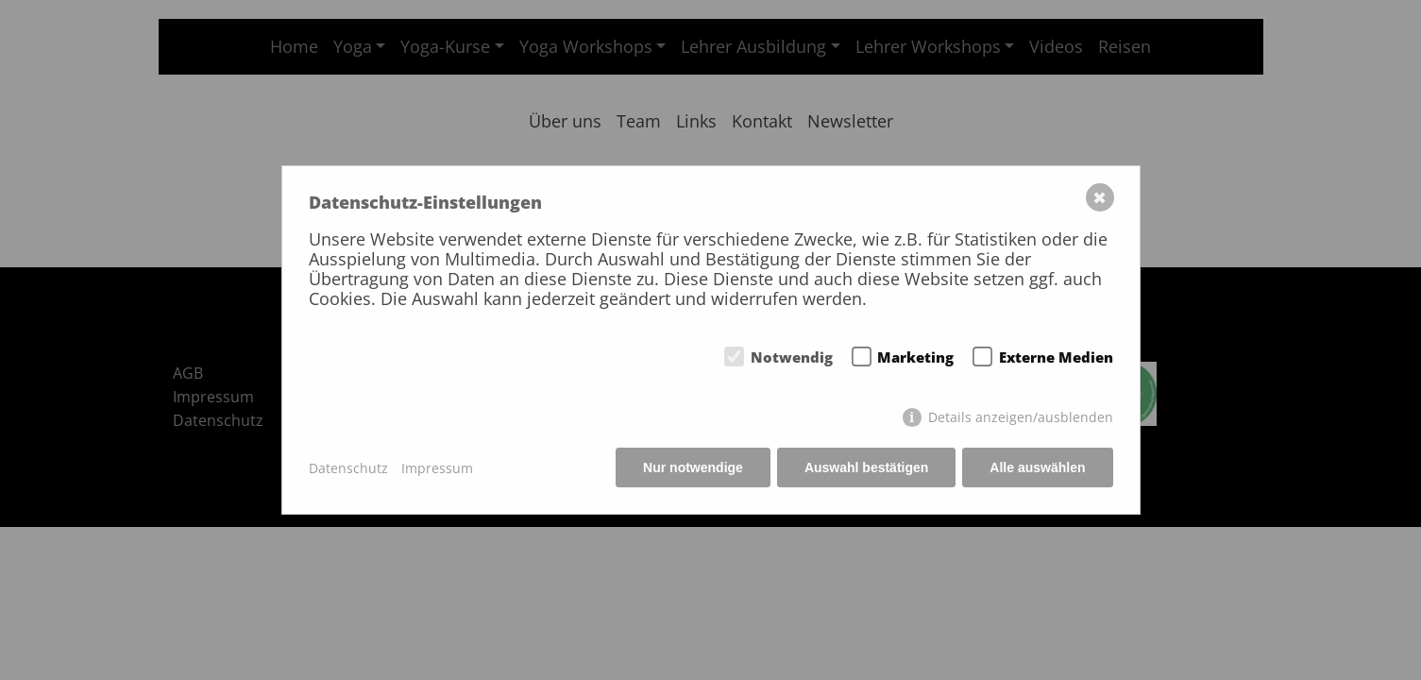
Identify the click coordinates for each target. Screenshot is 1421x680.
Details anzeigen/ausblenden (1020, 417)
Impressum (437, 468)
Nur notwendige (693, 467)
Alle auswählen (1037, 467)
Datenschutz (348, 468)
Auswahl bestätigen (866, 467)
